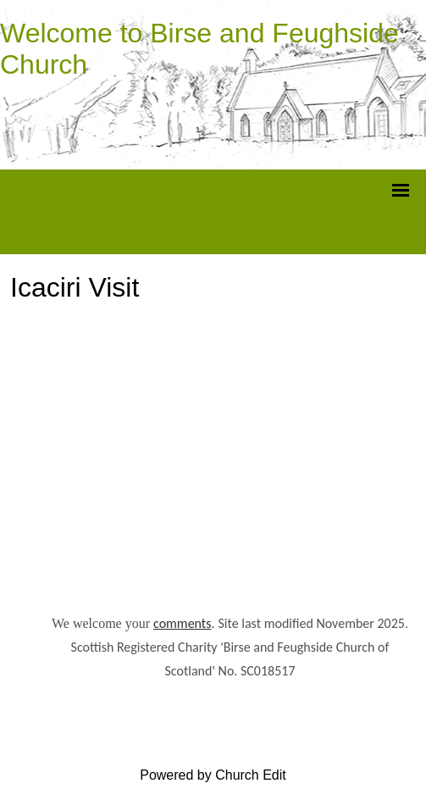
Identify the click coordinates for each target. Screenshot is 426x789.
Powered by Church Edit (213, 775)
